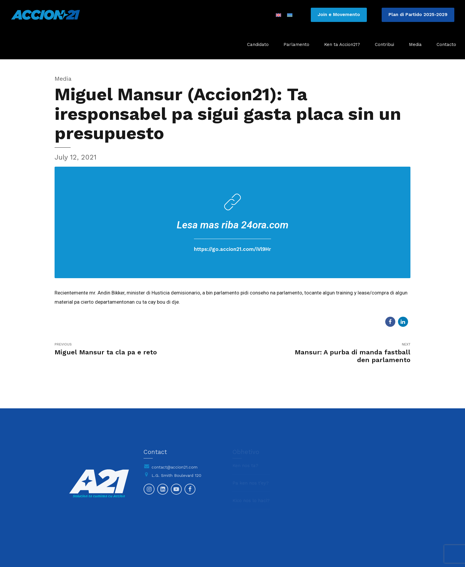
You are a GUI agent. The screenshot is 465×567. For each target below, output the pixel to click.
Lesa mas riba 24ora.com (233, 225)
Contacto (446, 44)
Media (415, 44)
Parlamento (296, 44)
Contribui (384, 44)
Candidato (258, 44)
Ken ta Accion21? (342, 44)
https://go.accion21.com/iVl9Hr (232, 249)
